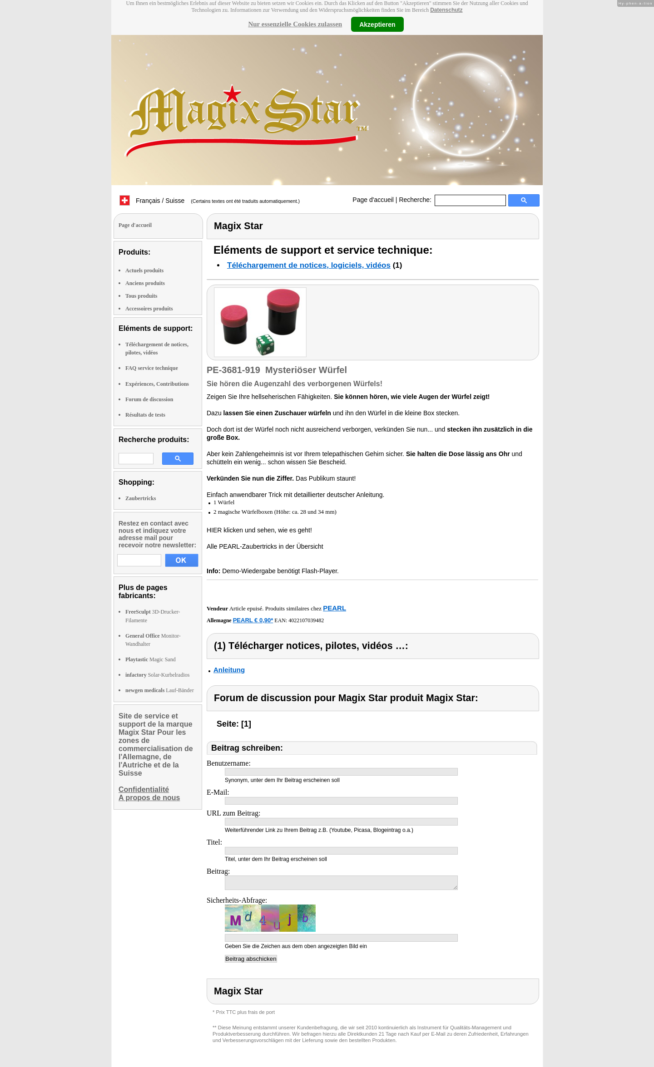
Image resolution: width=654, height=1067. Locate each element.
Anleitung (229, 670)
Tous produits (141, 296)
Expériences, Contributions (157, 384)
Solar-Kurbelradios (157, 675)
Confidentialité (144, 789)
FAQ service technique (151, 368)
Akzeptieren (377, 24)
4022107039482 (306, 620)
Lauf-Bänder (159, 690)
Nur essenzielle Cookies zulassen (295, 24)
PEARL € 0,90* (253, 620)
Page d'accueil (373, 199)
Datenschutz (446, 10)
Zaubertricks (140, 498)
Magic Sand (150, 659)
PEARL (334, 608)
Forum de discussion (149, 399)
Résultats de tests (145, 415)
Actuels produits (144, 270)
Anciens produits (145, 283)
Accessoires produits (149, 308)
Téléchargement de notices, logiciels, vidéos (309, 265)
